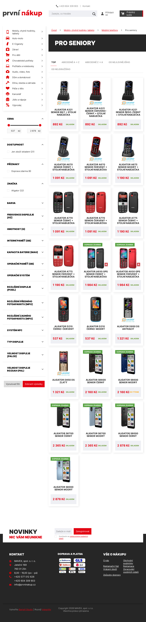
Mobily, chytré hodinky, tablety (79, 30)
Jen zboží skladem (22, 152)
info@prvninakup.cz (25, 591)
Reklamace (128, 573)
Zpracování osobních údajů (131, 577)
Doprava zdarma (21, 171)
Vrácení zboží (110, 576)
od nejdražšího (60, 69)
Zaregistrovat (82, 538)
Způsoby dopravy (112, 581)
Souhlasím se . (73, 544)
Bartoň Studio (26, 616)
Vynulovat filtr (13, 384)
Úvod (54, 30)
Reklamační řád (111, 573)
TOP (53, 62)
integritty (46, 616)
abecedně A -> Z (70, 62)
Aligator (17, 190)
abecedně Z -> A (94, 62)
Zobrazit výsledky (33, 384)
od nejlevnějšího (119, 62)
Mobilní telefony (110, 30)
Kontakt (86, 6)
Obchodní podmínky (128, 569)
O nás (106, 567)
